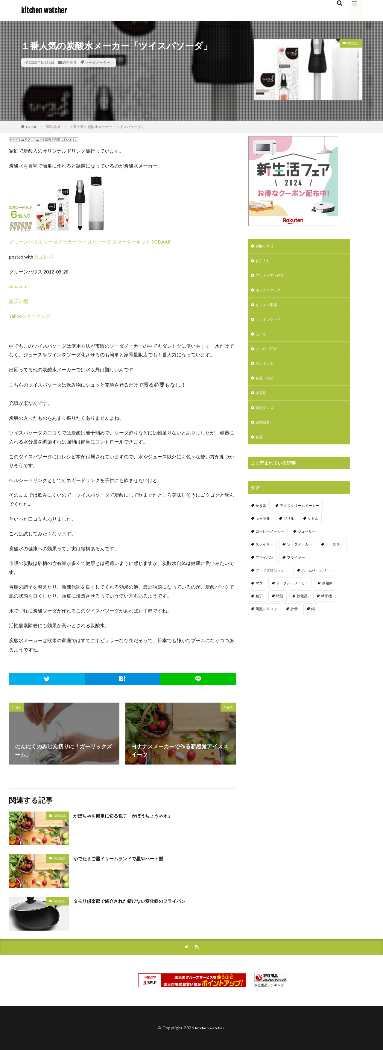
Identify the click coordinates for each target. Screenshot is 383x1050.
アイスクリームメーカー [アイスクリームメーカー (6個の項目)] (299, 518)
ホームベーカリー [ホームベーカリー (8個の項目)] (315, 582)
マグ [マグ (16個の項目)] (259, 595)
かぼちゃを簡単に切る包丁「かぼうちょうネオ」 (132, 815)
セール (262, 340)
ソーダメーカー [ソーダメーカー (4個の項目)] (299, 556)
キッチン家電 (268, 308)
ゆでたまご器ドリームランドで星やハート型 (127, 858)
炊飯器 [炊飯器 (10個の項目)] (302, 608)
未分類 (262, 402)
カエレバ (43, 256)
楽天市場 (18, 301)
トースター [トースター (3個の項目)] (335, 556)
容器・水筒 (266, 386)
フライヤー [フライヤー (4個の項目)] (296, 569)
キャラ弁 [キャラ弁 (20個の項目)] (263, 530)
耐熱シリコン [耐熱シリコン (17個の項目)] (266, 621)
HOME (31, 126)
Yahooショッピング (30, 316)
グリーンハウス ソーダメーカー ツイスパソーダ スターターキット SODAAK (90, 241)
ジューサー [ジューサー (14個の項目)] (307, 543)
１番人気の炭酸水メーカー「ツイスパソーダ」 (107, 126)
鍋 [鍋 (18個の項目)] (313, 621)
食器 (260, 449)
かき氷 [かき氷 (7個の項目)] (261, 518)
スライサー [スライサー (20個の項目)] (264, 556)
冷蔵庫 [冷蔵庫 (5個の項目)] (327, 595)
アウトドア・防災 (272, 277)
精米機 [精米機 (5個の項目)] (326, 608)
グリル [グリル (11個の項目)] (288, 530)
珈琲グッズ (266, 417)
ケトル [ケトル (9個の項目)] (313, 530)
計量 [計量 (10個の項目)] (294, 621)
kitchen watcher (44, 10)
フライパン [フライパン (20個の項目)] (264, 569)
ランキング (266, 371)
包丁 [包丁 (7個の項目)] (259, 608)
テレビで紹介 (268, 355)
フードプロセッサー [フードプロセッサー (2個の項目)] (272, 582)
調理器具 (69, 62)
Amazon (17, 286)
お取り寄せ (266, 246)
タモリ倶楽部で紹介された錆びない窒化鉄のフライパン (140, 900)
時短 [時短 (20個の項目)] (279, 608)
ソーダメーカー (97, 62)
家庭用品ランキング (269, 985)
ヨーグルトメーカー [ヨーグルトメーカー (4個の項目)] (292, 595)
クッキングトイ (270, 324)
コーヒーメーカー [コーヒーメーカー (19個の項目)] (270, 543)
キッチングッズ (270, 293)
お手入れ (264, 262)
